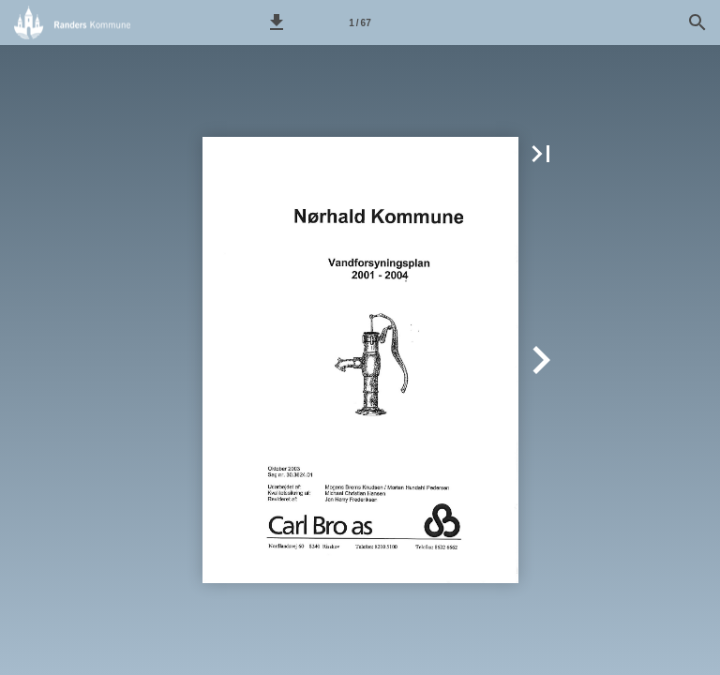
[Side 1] (360, 22)
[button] (276, 22)
